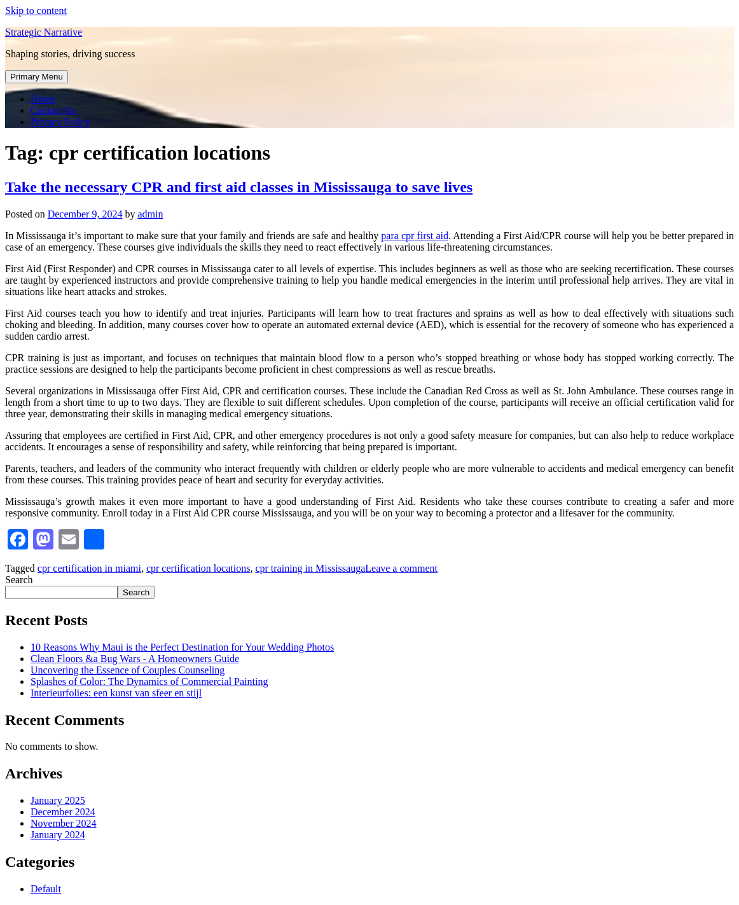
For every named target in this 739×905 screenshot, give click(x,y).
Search (19, 579)
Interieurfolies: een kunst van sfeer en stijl (116, 692)
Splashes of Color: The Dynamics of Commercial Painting (149, 681)
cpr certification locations (198, 568)
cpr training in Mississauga (310, 568)
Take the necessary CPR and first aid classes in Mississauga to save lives (239, 187)
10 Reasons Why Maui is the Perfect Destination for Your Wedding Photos (182, 647)
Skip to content (36, 10)
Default (46, 888)
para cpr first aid (414, 235)
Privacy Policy (60, 121)
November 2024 (64, 823)
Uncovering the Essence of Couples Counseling (127, 670)
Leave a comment (401, 568)
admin (150, 214)
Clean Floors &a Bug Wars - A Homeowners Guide (135, 658)
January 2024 (58, 834)
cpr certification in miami (89, 568)
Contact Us (53, 110)
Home (43, 98)
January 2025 (58, 800)
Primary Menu (36, 76)
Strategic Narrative (43, 32)
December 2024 (63, 811)
